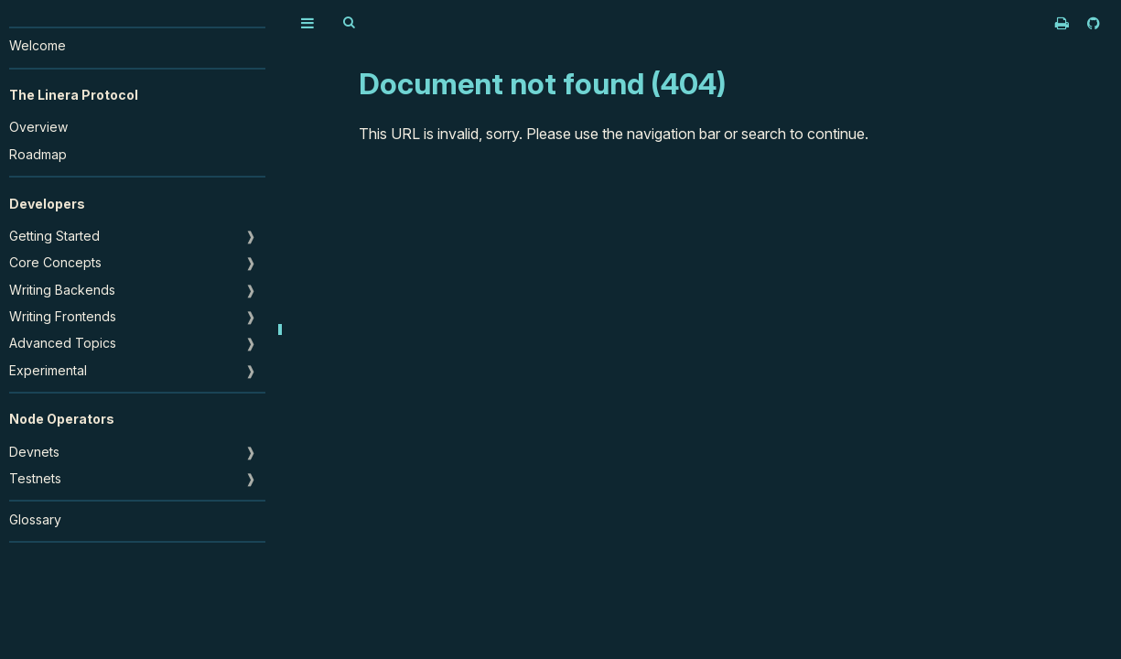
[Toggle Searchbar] (349, 23)
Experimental (48, 370)
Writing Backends (62, 289)
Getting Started (54, 235)
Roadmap (38, 154)
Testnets (35, 478)
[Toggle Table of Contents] (307, 23)
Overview (38, 127)
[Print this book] (1064, 23)
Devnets (34, 451)
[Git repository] (1093, 23)
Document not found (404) (543, 84)
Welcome (37, 45)
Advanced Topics (62, 343)
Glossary (35, 519)
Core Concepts (55, 262)
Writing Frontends (62, 316)
